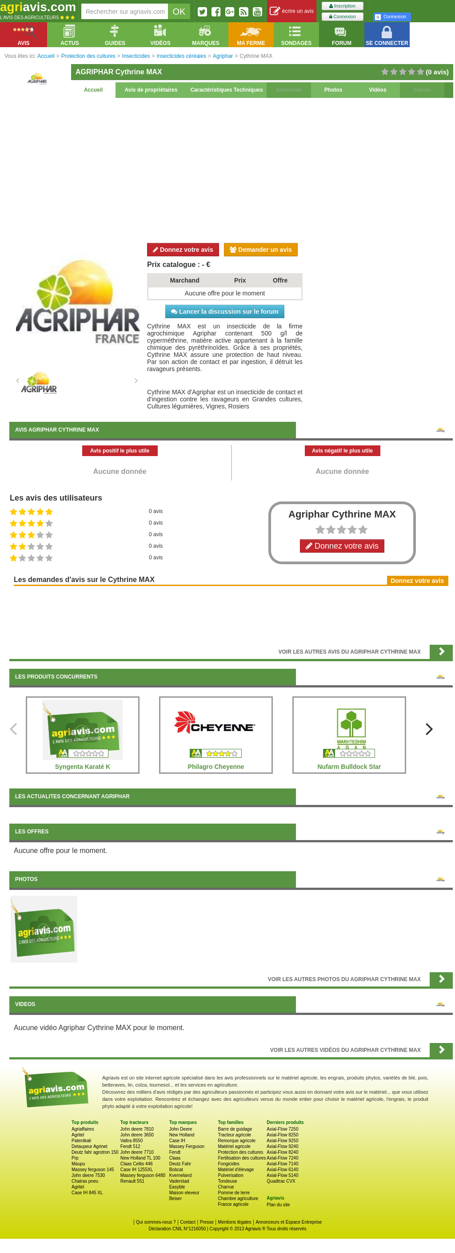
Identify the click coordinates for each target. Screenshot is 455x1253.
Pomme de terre (234, 1192)
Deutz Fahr (180, 1163)
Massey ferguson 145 (93, 1169)
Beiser (175, 1198)
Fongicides (228, 1163)
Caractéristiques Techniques (226, 90)
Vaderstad (179, 1181)
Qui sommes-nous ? (156, 1222)
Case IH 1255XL (136, 1169)
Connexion (342, 17)
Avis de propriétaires (151, 90)
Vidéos (377, 90)
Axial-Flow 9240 (282, 1146)
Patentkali (81, 1140)
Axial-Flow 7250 (282, 1129)
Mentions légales (234, 1222)
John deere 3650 (137, 1134)
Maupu (78, 1163)
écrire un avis (292, 11)
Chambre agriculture (238, 1198)
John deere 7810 (137, 1129)
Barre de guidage (235, 1129)
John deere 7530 (88, 1175)
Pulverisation (230, 1175)
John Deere (180, 1129)
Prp (75, 1158)
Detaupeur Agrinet (90, 1146)
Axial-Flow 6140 (282, 1169)
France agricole (233, 1204)
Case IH (177, 1140)
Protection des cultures (240, 1152)
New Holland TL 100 (140, 1158)
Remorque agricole (236, 1140)
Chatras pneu (85, 1181)
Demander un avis (261, 249)
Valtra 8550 (131, 1140)
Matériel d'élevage (236, 1169)
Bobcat (176, 1169)
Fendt (175, 1152)
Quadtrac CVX (281, 1181)
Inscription (342, 6)
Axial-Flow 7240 (282, 1158)
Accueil (93, 90)
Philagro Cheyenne (216, 766)
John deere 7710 (137, 1152)
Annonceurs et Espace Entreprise (288, 1222)
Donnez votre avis (183, 249)
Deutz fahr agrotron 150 (95, 1152)
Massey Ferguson (186, 1146)
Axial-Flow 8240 (282, 1152)
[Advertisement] (231, 169)
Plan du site (278, 1204)
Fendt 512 (130, 1146)
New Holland (182, 1134)
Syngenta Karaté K (82, 766)
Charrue (226, 1186)
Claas (175, 1158)
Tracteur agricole (234, 1134)
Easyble (177, 1186)
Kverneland (180, 1175)
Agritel (78, 1134)
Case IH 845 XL (87, 1192)
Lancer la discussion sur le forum (224, 311)
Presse (207, 1222)
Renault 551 (132, 1181)
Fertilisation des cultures (242, 1158)
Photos (333, 90)
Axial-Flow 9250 (282, 1140)
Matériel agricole (234, 1146)
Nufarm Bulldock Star (349, 766)
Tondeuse (227, 1181)
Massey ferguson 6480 (142, 1175)
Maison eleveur (184, 1192)
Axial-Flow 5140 (282, 1175)
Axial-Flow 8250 (282, 1134)
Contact (187, 1222)
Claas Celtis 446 (136, 1163)
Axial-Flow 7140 (282, 1163)
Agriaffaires (83, 1129)
